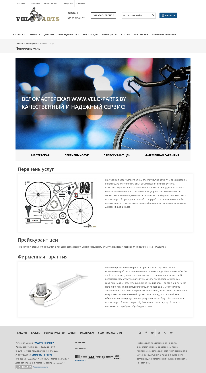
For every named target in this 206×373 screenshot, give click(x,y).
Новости (34, 34)
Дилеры (49, 34)
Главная (21, 3)
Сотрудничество (68, 34)
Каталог (19, 34)
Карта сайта (80, 361)
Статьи (125, 34)
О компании (34, 3)
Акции (72, 332)
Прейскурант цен (116, 155)
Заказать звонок (103, 15)
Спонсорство (67, 3)
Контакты (81, 3)
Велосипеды (90, 34)
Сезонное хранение (164, 34)
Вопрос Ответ (50, 3)
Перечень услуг (76, 155)
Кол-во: (168, 15)
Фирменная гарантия (162, 155)
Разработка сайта (40, 367)
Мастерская (141, 34)
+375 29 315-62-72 (75, 18)
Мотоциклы (109, 34)
